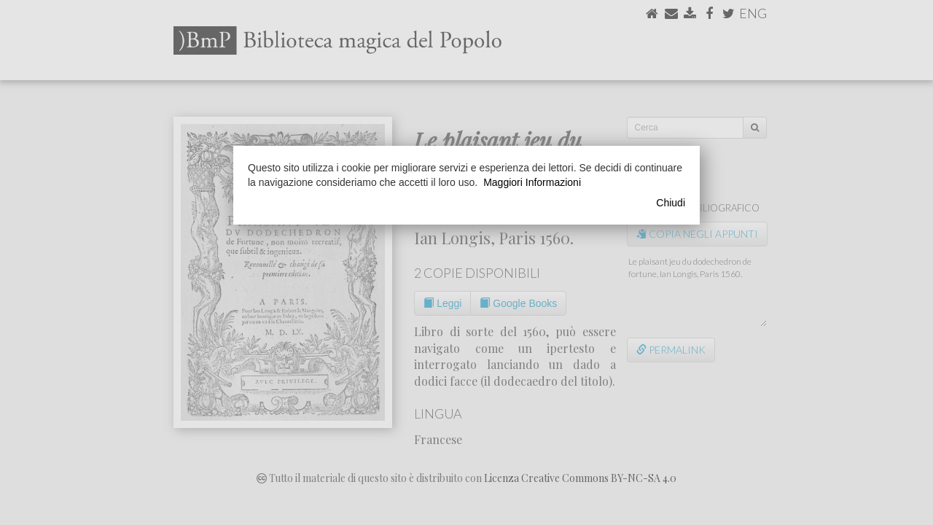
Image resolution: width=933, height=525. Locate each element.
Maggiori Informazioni (532, 182)
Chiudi (670, 203)
